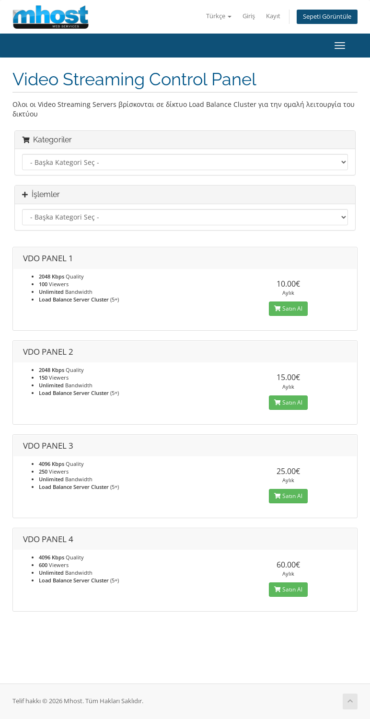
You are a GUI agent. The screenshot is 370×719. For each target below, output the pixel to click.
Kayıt (273, 16)
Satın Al (288, 308)
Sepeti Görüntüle (327, 16)
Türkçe (218, 16)
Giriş (249, 16)
